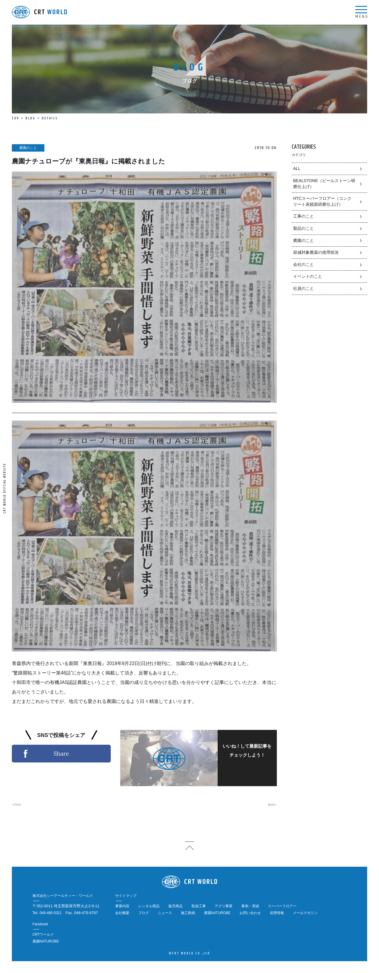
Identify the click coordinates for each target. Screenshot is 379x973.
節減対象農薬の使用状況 (316, 252)
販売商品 (175, 906)
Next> (272, 805)
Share (61, 753)
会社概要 (122, 913)
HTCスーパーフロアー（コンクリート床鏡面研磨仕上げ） (322, 201)
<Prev (16, 805)
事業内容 (122, 906)
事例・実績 (250, 906)
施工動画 (188, 913)
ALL (297, 168)
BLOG (30, 118)
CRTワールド (43, 934)
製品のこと (303, 228)
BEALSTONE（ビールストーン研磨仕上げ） (324, 183)
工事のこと (303, 216)
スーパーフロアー (282, 906)
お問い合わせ (250, 913)
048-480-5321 (50, 913)
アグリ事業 (223, 906)
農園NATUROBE (217, 913)
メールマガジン (305, 913)
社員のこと (303, 288)
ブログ (143, 913)
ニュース (165, 913)
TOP (15, 118)
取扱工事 (199, 906)
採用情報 (277, 913)
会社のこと (303, 264)
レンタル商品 (149, 906)
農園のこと (303, 240)
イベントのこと (307, 276)
